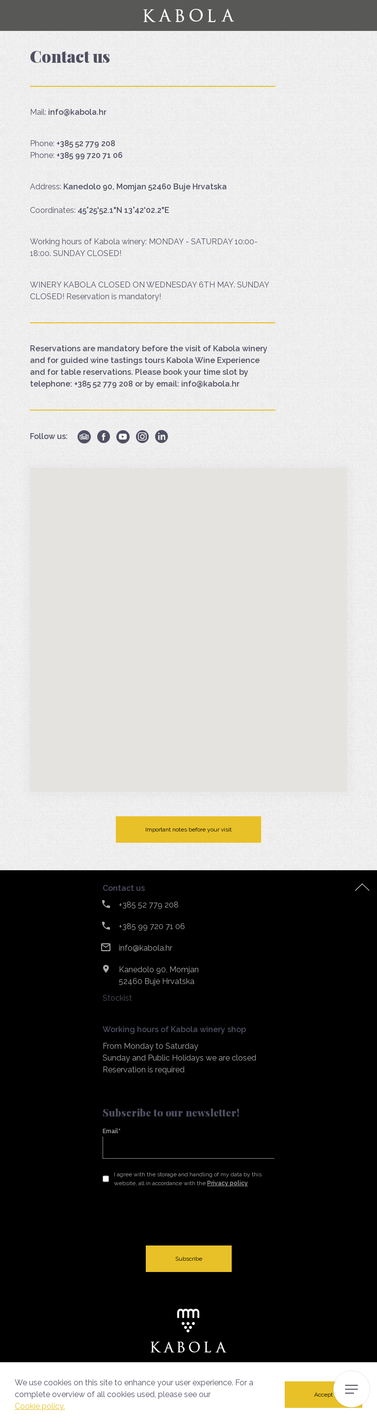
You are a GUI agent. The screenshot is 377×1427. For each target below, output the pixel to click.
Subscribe (188, 1258)
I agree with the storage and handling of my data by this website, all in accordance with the (188, 1179)
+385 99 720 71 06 (152, 926)
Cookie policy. (40, 1406)
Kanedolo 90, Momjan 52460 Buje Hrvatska (159, 975)
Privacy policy (227, 1183)
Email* (112, 1131)
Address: (128, 186)
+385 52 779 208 (149, 904)
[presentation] (177, 1216)
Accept (323, 1394)
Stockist (117, 998)
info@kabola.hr (145, 948)
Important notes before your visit (188, 829)
